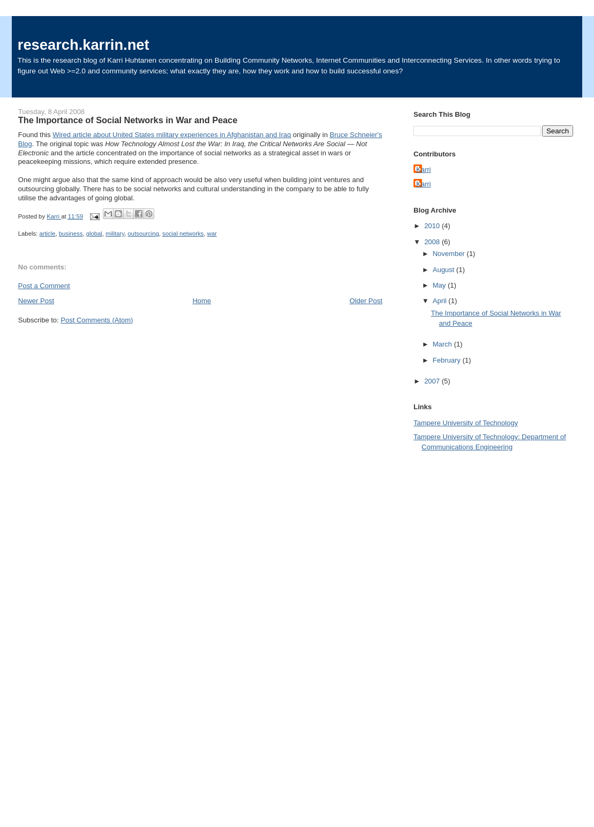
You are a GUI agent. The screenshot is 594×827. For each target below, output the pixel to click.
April (441, 301)
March (443, 344)
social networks (183, 233)
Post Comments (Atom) (97, 320)
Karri (423, 170)
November (450, 254)
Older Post (365, 301)
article (47, 233)
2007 (433, 381)
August (444, 270)
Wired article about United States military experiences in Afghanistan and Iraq (171, 135)
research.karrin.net (83, 44)
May (440, 285)
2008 (433, 242)
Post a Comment (44, 286)
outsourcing (143, 233)
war (212, 233)
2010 (433, 226)
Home (201, 301)
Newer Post (36, 301)
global (94, 233)
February (448, 360)
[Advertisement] (456, 623)
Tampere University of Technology (465, 423)
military (115, 233)
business (71, 233)
